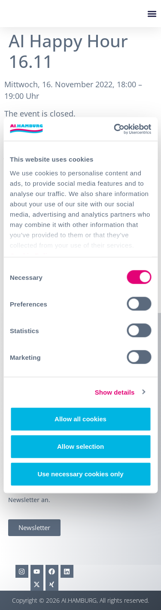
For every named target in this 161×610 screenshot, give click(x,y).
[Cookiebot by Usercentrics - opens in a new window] (114, 129)
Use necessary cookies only (80, 474)
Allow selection (80, 446)
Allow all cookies (80, 419)
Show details (115, 391)
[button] (152, 13)
